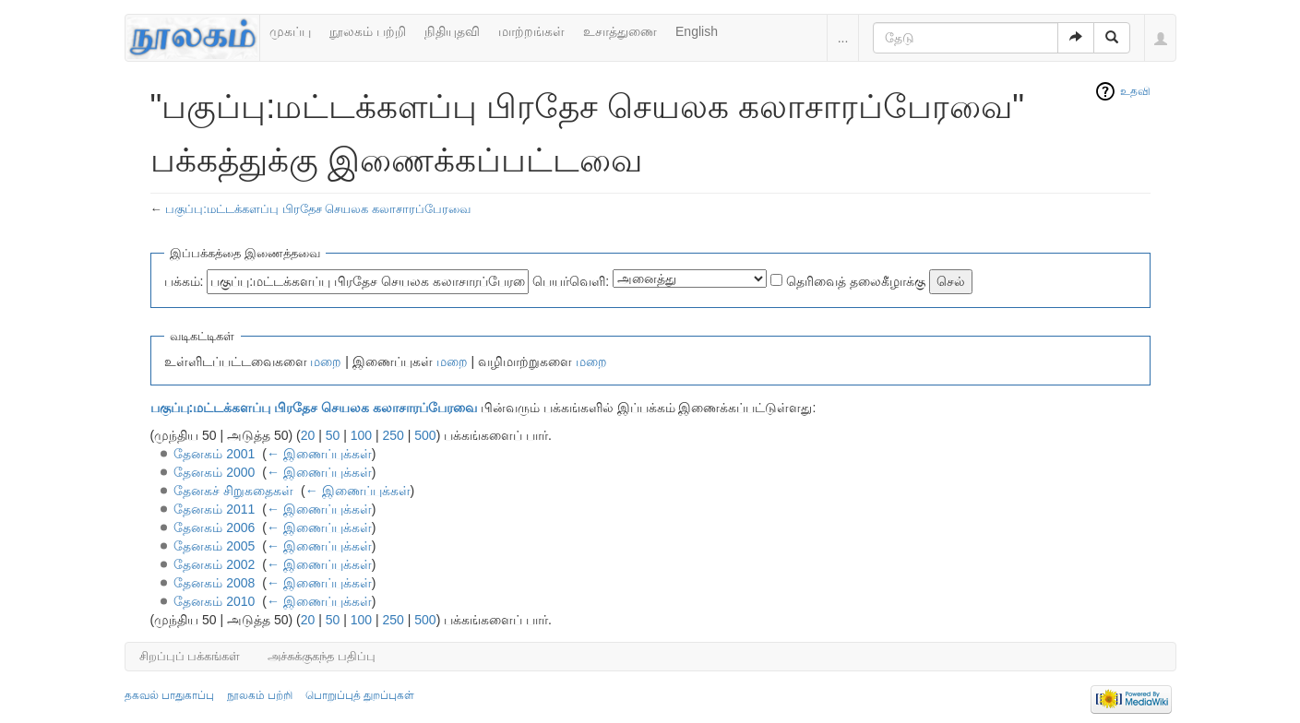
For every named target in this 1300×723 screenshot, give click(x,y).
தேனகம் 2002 (214, 564)
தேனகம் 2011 (214, 509)
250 (393, 435)
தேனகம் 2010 (214, 601)
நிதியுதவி (452, 31)
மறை (325, 361)
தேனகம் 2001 (214, 453)
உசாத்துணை (620, 31)
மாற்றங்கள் (531, 31)
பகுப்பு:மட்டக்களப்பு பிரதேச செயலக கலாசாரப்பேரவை (318, 209)
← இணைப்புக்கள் (319, 453)
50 (333, 435)
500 (424, 435)
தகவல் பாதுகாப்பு (169, 695)
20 (308, 435)
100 (361, 435)
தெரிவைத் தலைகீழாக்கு (855, 281)
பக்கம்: (184, 281)
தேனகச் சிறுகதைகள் (233, 490)
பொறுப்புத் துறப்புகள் (359, 695)
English (696, 31)
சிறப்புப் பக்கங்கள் (190, 656)
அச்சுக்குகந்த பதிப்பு (322, 656)
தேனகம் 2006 (214, 527)
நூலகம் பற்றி (367, 31)
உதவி (1135, 91)
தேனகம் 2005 (214, 546)
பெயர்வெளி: (570, 281)
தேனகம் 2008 (214, 582)
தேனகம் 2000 (214, 472)
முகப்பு (290, 31)
